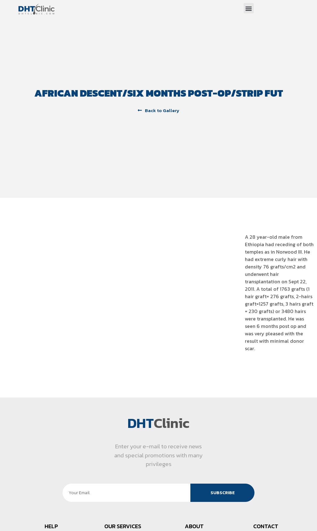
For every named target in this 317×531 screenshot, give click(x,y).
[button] (249, 8)
